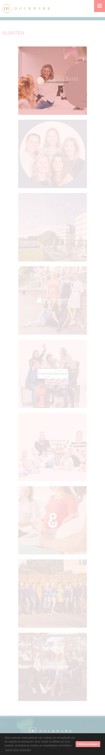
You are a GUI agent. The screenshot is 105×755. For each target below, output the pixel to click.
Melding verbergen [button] (88, 744)
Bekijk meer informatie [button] (18, 750)
